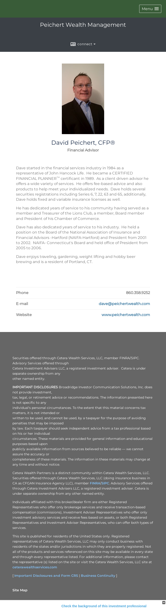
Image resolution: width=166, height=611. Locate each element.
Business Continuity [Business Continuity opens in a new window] (98, 575)
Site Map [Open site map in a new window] (20, 590)
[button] (150, 9)
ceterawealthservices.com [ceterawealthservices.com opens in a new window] (34, 567)
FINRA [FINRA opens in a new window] (95, 483)
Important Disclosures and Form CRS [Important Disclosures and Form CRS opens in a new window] (46, 575)
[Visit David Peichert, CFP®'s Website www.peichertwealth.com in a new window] (126, 315)
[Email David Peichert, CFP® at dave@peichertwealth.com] (124, 304)
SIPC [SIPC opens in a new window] (105, 483)
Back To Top (148, 605)
